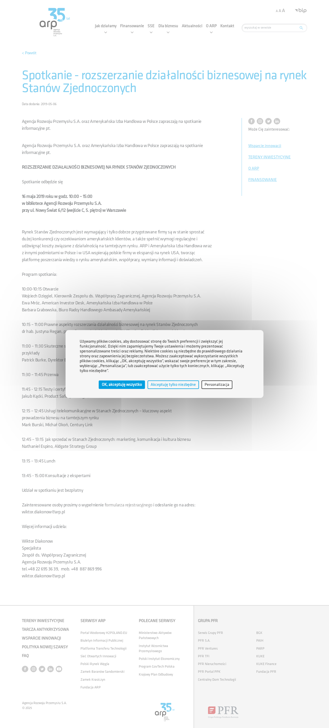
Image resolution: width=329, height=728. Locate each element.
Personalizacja (217, 384)
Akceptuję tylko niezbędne (173, 384)
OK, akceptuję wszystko (122, 384)
